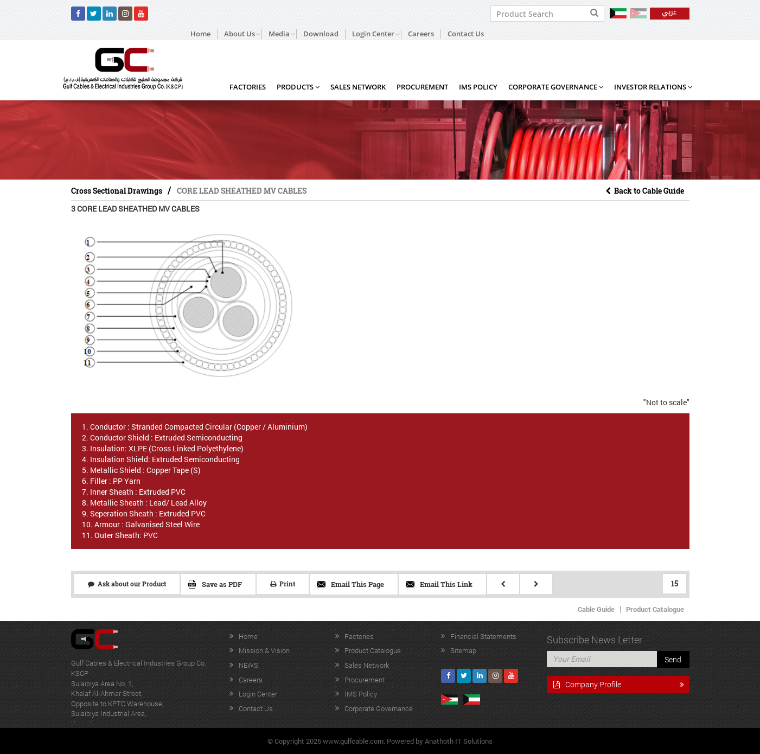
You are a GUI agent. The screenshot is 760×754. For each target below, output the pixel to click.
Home (200, 34)
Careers (421, 34)
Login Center (258, 694)
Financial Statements (483, 636)
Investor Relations (653, 87)
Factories (247, 87)
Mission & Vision (264, 650)
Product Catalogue (655, 609)
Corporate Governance (555, 87)
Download (321, 34)
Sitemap (463, 650)
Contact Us (466, 34)
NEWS (248, 665)
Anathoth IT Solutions (459, 741)
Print (282, 583)
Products (298, 87)
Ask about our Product (127, 583)
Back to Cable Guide (644, 191)
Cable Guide (596, 609)
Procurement (422, 87)
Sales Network (358, 87)
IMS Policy (478, 87)
